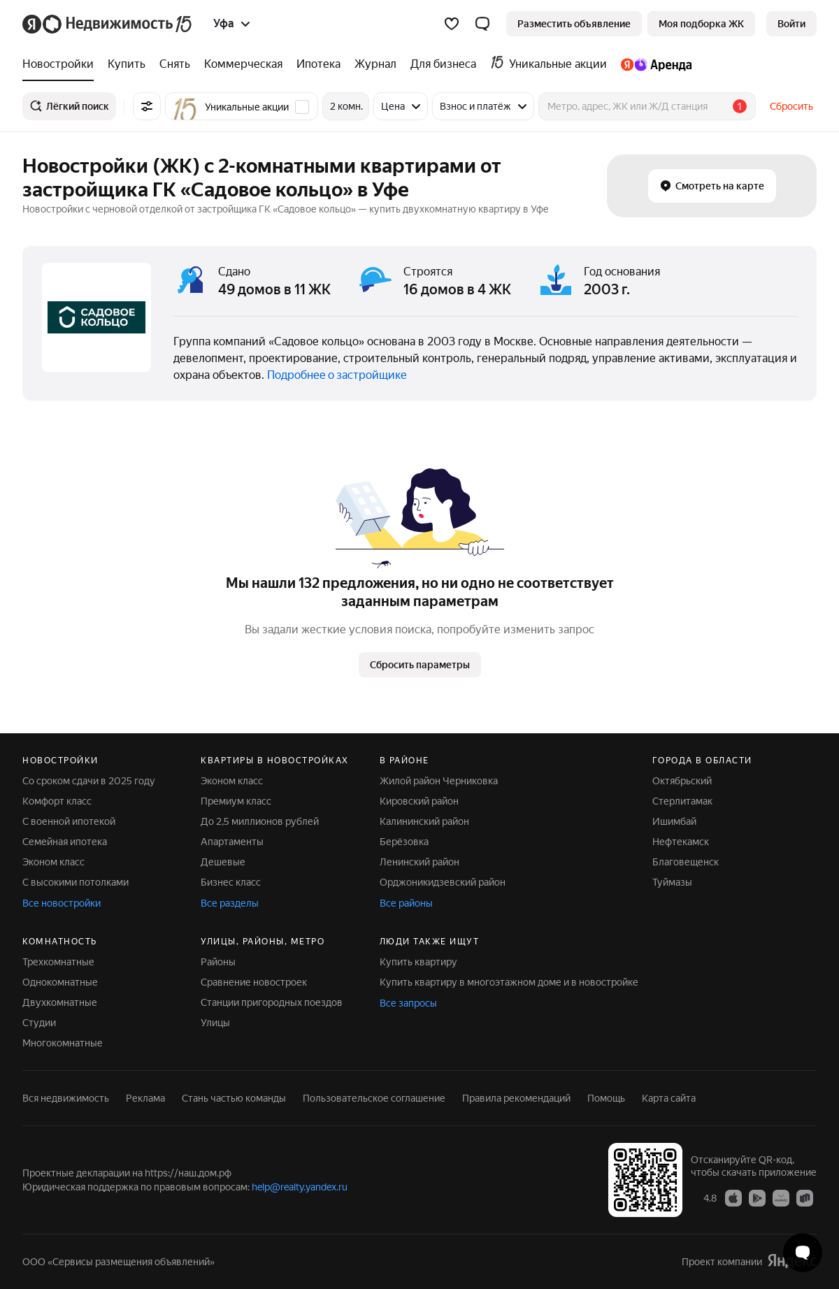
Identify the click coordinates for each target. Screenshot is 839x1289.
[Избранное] (451, 23)
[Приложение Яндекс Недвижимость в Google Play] (757, 1197)
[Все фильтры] (147, 106)
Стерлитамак (682, 801)
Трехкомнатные (58, 961)
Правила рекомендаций (516, 1098)
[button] (482, 23)
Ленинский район (419, 861)
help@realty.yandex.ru (299, 1187)
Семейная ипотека (64, 841)
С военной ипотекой (68, 821)
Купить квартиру (418, 961)
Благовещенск (685, 861)
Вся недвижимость (65, 1098)
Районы (218, 961)
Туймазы (672, 882)
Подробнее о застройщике (337, 375)
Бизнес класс (231, 882)
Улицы (215, 1022)
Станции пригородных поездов (272, 1002)
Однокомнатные (60, 982)
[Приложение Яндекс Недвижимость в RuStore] (804, 1197)
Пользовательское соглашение (374, 1098)
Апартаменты (232, 841)
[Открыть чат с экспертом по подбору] (802, 1252)
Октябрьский (682, 780)
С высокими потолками (75, 882)
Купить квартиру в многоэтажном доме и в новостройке (509, 982)
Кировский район (419, 801)
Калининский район (424, 821)
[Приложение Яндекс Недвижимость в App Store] (733, 1197)
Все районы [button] (406, 903)
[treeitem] (61, 64)
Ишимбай (674, 821)
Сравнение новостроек (254, 982)
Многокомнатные (62, 1043)
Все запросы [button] (408, 1003)
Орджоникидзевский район (442, 882)
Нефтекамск (680, 841)
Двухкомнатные (59, 1002)
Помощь (606, 1098)
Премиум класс (236, 801)
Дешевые (223, 861)
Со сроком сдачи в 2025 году (88, 780)
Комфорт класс (57, 801)
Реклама (145, 1098)
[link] (791, 23)
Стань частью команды (234, 1098)
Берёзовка (404, 841)
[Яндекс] (31, 24)
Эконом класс (53, 861)
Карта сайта (669, 1098)
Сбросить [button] (791, 106)
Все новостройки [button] (61, 903)
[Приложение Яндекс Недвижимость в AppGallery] (781, 1197)
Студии (39, 1022)
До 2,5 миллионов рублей (260, 821)
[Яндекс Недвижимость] (118, 24)
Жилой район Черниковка (439, 780)
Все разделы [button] (230, 903)
